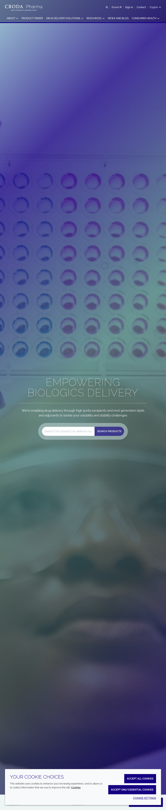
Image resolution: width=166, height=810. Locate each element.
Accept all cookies (140, 778)
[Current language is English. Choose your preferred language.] (155, 7)
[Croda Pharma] (24, 7)
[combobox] (68, 431)
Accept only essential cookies (132, 789)
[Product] (68, 431)
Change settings (144, 798)
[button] (12, 19)
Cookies (76, 787)
